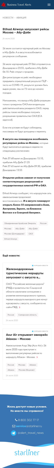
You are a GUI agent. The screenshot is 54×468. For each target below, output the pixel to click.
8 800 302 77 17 (27, 420)
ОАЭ (31, 234)
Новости (8, 17)
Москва (7, 228)
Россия (43, 223)
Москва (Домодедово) (14, 234)
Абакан (32, 365)
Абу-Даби (19, 228)
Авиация (21, 17)
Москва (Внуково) (26, 370)
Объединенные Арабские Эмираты (20, 223)
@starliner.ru (27, 426)
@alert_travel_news (27, 432)
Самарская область (27, 315)
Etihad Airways (10, 239)
